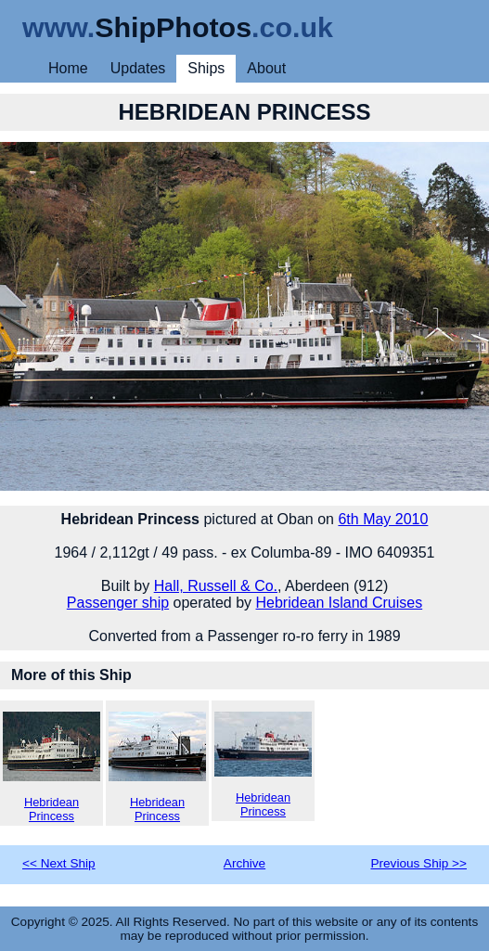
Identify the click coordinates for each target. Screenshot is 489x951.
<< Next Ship (59, 863)
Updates (138, 68)
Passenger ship (118, 602)
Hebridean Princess (51, 767)
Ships (206, 68)
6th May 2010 (383, 519)
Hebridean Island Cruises (339, 602)
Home (68, 68)
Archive (244, 863)
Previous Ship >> (418, 863)
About (266, 68)
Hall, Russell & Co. (215, 586)
